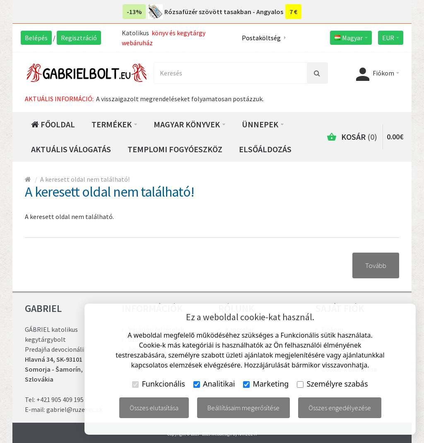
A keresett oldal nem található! (85, 179)
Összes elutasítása (154, 408)
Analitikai (214, 384)
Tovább (375, 265)
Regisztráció (79, 38)
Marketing (266, 384)
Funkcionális (158, 384)
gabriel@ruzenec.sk (74, 409)
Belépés (36, 38)
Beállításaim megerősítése (243, 408)
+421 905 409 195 (60, 399)
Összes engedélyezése (339, 408)
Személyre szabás (332, 384)
